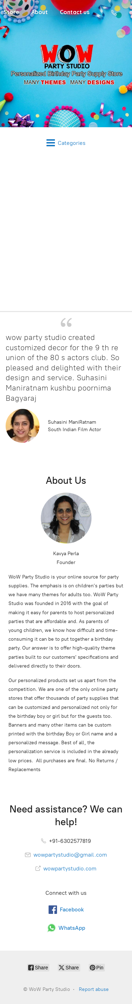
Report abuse (94, 989)
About (39, 12)
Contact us (74, 12)
